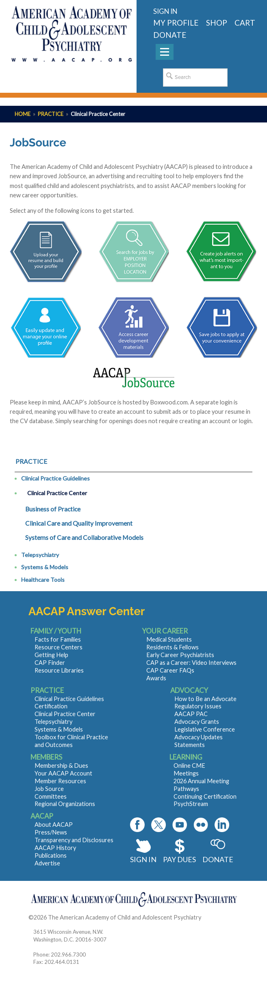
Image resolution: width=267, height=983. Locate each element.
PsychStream (191, 803)
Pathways (186, 788)
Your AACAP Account (63, 773)
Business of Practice (52, 509)
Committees (51, 796)
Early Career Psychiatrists (180, 654)
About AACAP (54, 824)
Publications (51, 855)
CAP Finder (50, 662)
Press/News (51, 832)
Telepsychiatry (40, 554)
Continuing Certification (205, 796)
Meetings (186, 773)
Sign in (165, 11)
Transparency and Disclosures (74, 840)
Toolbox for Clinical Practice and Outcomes (71, 741)
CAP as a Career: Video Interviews (191, 662)
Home (22, 114)
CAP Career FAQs (170, 670)
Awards (156, 678)
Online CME (189, 765)
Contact (213, 917)
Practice (50, 114)
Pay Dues (179, 859)
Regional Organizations (65, 803)
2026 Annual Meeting (201, 781)
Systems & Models (44, 567)
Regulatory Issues (197, 706)
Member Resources (60, 781)
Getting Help (51, 654)
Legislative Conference (204, 729)
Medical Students (169, 639)
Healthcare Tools (43, 579)
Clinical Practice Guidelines (55, 478)
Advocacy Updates (198, 737)
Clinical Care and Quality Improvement (78, 523)
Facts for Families (58, 639)
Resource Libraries (59, 670)
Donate (217, 859)
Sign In (143, 859)
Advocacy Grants (196, 721)
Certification (51, 706)
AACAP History (55, 847)
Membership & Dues (61, 765)
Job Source (49, 788)
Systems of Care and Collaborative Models (84, 537)
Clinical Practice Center (57, 492)
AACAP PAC (191, 713)
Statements (189, 744)
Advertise (47, 863)
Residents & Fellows (172, 647)
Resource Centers (58, 647)
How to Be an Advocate (205, 698)
